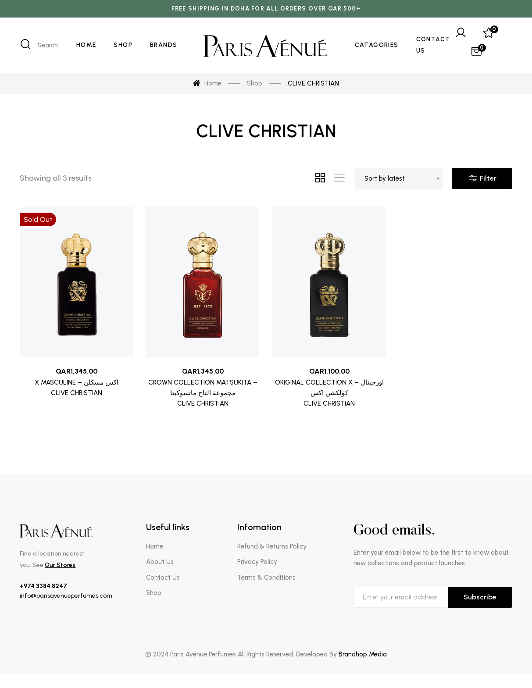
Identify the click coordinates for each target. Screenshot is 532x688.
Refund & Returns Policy (272, 546)
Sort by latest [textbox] (384, 178)
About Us (160, 562)
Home (154, 546)
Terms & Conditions (266, 577)
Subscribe (480, 597)
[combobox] (399, 178)
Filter (482, 176)
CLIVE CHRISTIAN (76, 393)
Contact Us (163, 577)
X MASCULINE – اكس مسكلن (76, 382)
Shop (153, 593)
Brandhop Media (363, 654)
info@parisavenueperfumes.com (66, 595)
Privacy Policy (257, 562)
